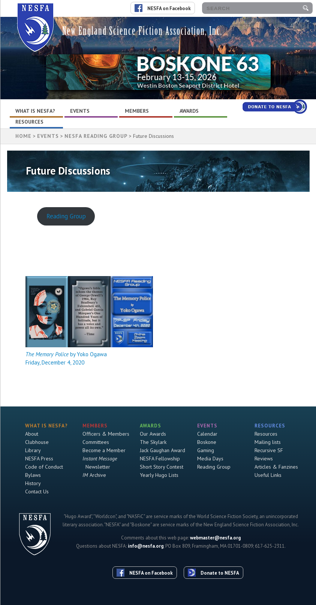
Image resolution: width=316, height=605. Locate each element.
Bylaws (33, 475)
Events (80, 111)
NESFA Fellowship (160, 458)
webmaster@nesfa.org (215, 538)
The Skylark (153, 442)
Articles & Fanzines (276, 466)
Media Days (210, 458)
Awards (189, 111)
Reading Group (66, 216)
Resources (29, 121)
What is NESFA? (35, 111)
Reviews (264, 458)
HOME (23, 136)
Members (137, 111)
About (31, 433)
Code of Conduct (44, 466)
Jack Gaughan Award (162, 450)
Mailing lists (268, 442)
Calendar (207, 433)
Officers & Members (105, 433)
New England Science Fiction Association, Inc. (142, 31)
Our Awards (153, 433)
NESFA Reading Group (95, 136)
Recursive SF (269, 450)
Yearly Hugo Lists (159, 475)
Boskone (206, 442)
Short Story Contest (161, 466)
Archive (94, 475)
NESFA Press (39, 458)
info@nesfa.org (145, 546)
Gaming (205, 450)
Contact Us (37, 491)
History (33, 483)
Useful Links (268, 475)
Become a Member (104, 450)
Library (33, 450)
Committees (95, 442)
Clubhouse (37, 442)
